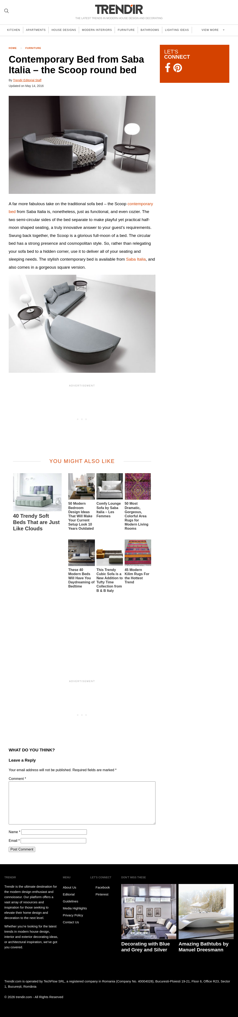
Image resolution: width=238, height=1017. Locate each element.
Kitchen (14, 30)
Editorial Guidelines (70, 897)
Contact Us (71, 922)
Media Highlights (75, 908)
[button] (82, 145)
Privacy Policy (73, 915)
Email (14, 840)
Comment (17, 779)
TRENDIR (119, 9)
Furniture (132, 30)
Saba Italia (136, 259)
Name (14, 832)
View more (215, 30)
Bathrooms (157, 30)
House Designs (67, 30)
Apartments (38, 30)
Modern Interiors (102, 30)
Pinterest (99, 894)
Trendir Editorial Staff (27, 80)
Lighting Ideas (185, 30)
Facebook (100, 887)
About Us (69, 887)
